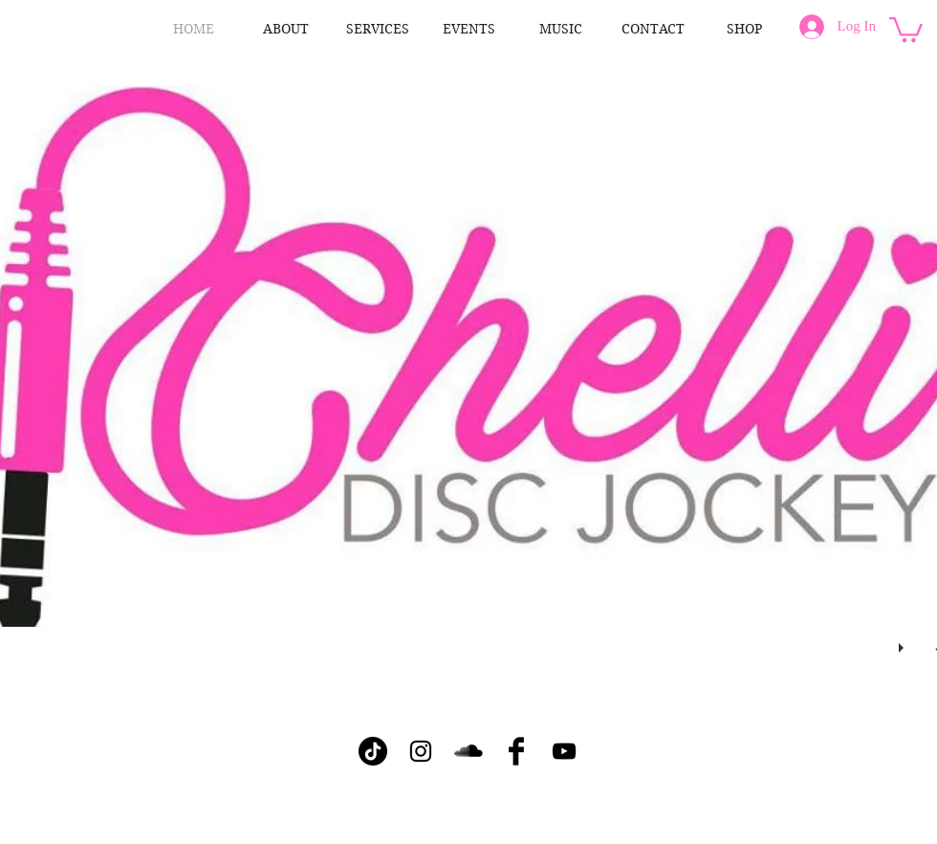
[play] (903, 643)
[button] (906, 28)
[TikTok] (373, 751)
